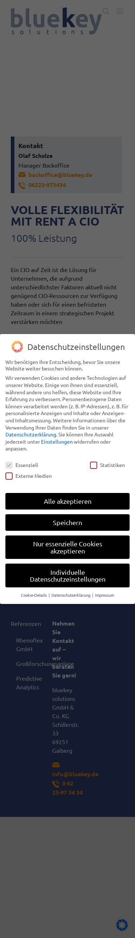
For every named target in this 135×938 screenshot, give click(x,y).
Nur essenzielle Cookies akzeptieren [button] (67, 546)
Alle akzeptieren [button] (67, 500)
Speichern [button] (67, 522)
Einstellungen (57, 441)
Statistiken (107, 464)
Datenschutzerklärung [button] (71, 594)
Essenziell (21, 464)
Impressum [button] (104, 594)
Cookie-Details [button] (34, 594)
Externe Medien (28, 475)
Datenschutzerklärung (30, 434)
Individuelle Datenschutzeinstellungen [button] (67, 575)
